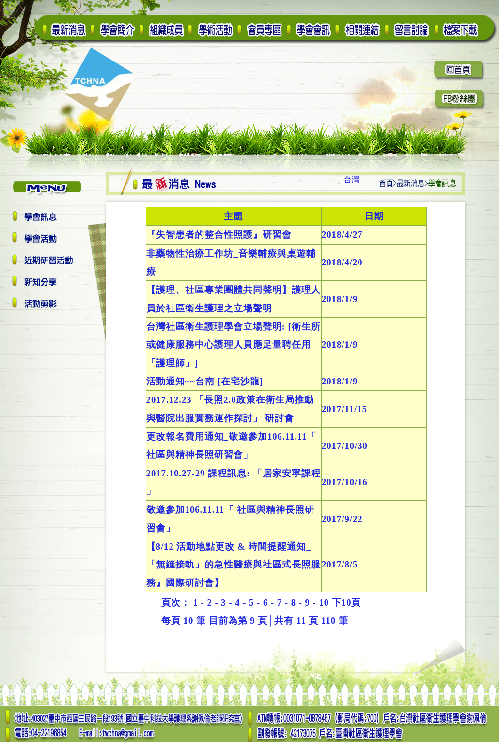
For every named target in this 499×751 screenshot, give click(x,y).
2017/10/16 (345, 482)
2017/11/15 (344, 409)
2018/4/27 (342, 235)
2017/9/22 (342, 519)
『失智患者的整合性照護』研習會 (219, 235)
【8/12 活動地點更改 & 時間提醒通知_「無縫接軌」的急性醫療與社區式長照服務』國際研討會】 (233, 564)
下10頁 (346, 603)
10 (324, 603)
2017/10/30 (345, 446)
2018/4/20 (342, 262)
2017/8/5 (340, 564)
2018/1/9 (340, 299)
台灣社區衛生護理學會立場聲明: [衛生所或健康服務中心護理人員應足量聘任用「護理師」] (233, 345)
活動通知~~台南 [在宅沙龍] (206, 381)
